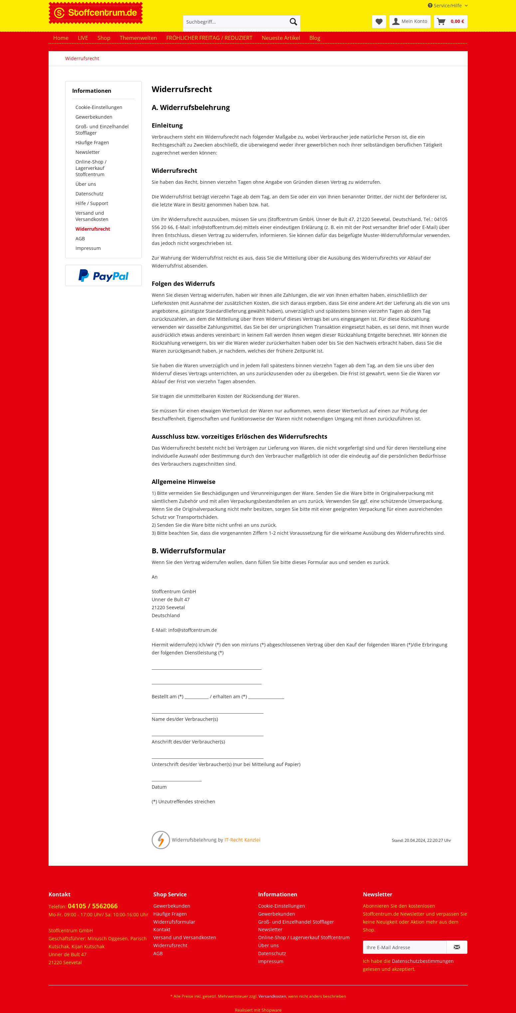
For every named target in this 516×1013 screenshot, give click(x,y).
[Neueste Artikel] (281, 38)
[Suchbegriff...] (241, 21)
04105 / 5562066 (93, 906)
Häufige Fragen (92, 142)
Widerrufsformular (174, 922)
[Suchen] (293, 21)
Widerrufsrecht (93, 229)
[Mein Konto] (410, 21)
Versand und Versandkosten (92, 216)
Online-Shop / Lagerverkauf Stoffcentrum (91, 168)
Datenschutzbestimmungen (423, 961)
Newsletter (88, 152)
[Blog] (315, 38)
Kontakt (161, 929)
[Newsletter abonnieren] (456, 947)
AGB (80, 238)
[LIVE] (83, 38)
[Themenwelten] (138, 38)
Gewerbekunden (94, 117)
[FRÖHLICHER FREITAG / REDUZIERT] (209, 38)
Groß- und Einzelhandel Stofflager (102, 129)
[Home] (61, 38)
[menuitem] (241, 25)
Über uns (86, 184)
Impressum (88, 248)
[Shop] (104, 38)
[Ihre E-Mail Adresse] (405, 947)
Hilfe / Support (92, 203)
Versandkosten (272, 996)
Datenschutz (89, 193)
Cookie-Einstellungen (99, 107)
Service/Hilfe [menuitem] (445, 5)
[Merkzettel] (379, 21)
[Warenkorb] (451, 21)
